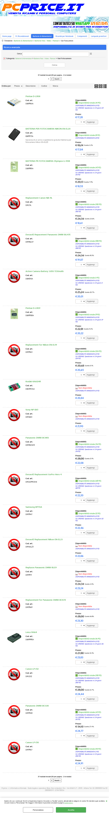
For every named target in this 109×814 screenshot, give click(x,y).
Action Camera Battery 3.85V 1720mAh (45, 272)
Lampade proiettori (96, 37)
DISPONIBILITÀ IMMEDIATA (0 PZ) (87, 107)
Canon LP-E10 (32, 744)
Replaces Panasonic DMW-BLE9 (41, 569)
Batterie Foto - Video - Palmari (44, 60)
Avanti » (57, 80)
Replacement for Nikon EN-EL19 (41, 346)
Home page (6, 37)
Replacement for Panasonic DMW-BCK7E (46, 601)
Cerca (19, 55)
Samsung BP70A (34, 508)
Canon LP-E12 (32, 670)
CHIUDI (106, 800)
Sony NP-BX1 (32, 411)
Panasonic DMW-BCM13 (37, 439)
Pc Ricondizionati (21, 37)
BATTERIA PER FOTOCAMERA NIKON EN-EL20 (48, 130)
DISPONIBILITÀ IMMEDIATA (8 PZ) (87, 139)
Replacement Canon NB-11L (39, 199)
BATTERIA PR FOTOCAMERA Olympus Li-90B (48, 162)
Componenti (80, 37)
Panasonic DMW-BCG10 (37, 707)
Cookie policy (68, 803)
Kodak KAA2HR (33, 383)
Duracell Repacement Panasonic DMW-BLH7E (48, 236)
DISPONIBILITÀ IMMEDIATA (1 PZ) (87, 754)
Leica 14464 (31, 634)
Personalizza (38, 810)
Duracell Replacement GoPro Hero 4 (44, 476)
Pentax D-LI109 (33, 309)
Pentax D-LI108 (33, 97)
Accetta (71, 810)
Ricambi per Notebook (63, 37)
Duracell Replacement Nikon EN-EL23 (44, 541)
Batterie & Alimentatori (41, 37)
